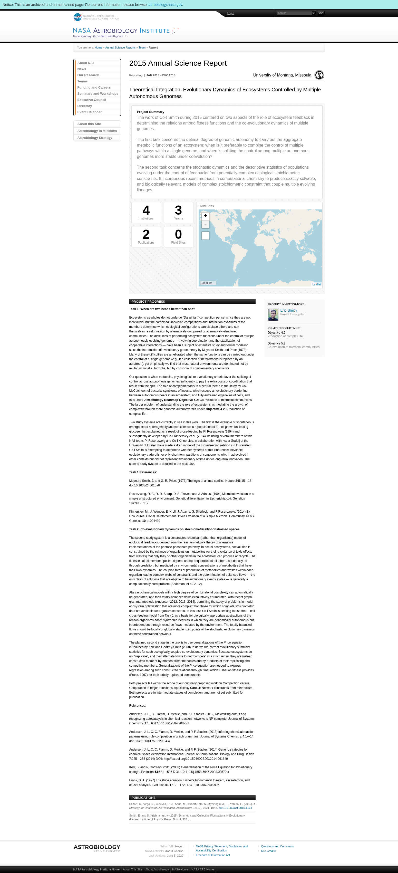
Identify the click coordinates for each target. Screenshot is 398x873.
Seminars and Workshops (97, 93)
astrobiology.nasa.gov (165, 5)
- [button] (205, 224)
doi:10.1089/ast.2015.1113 (235, 807)
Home (98, 47)
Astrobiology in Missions (97, 131)
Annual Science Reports (120, 47)
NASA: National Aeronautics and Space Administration (96, 17)
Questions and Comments (277, 846)
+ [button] (205, 216)
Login (230, 13)
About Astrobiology (157, 869)
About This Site (132, 869)
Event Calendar (89, 112)
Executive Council (91, 100)
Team (142, 47)
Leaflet (316, 284)
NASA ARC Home (202, 869)
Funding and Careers (94, 87)
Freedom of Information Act (213, 855)
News (81, 69)
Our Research (88, 75)
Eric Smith (288, 310)
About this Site (89, 124)
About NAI (85, 63)
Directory (84, 106)
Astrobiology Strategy (94, 138)
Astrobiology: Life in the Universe (97, 848)
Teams (82, 81)
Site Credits (268, 850)
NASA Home (180, 869)
